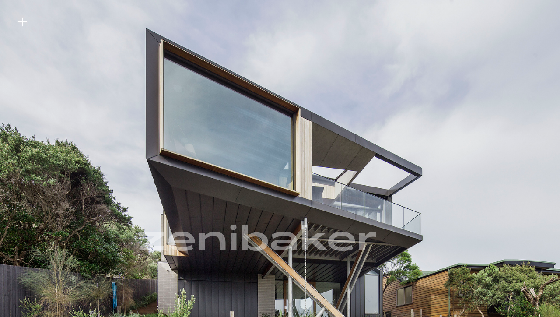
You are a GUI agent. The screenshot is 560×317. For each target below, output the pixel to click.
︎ (22, 22)
